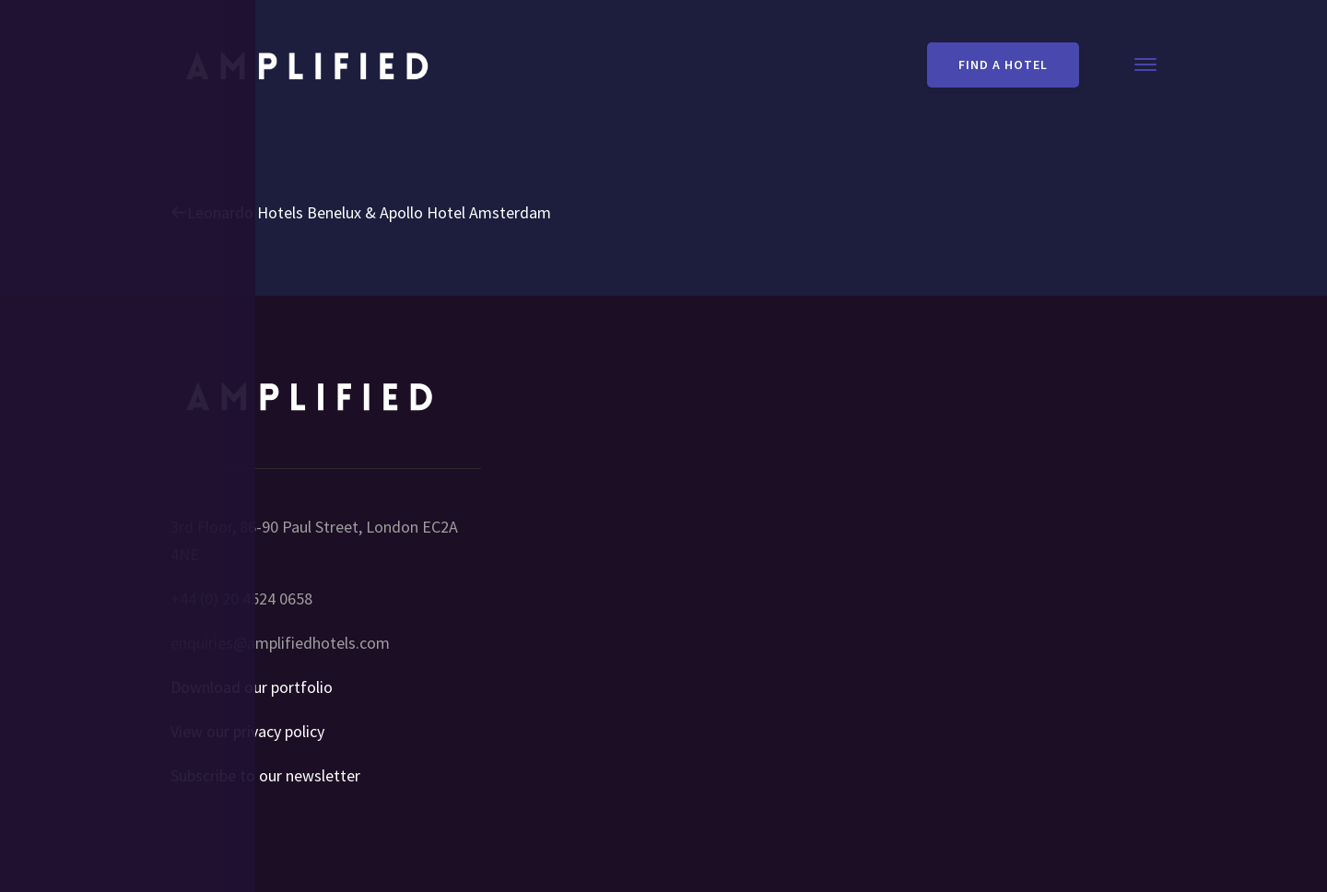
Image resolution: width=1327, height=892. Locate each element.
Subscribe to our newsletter (265, 775)
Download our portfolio (251, 687)
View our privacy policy (247, 731)
